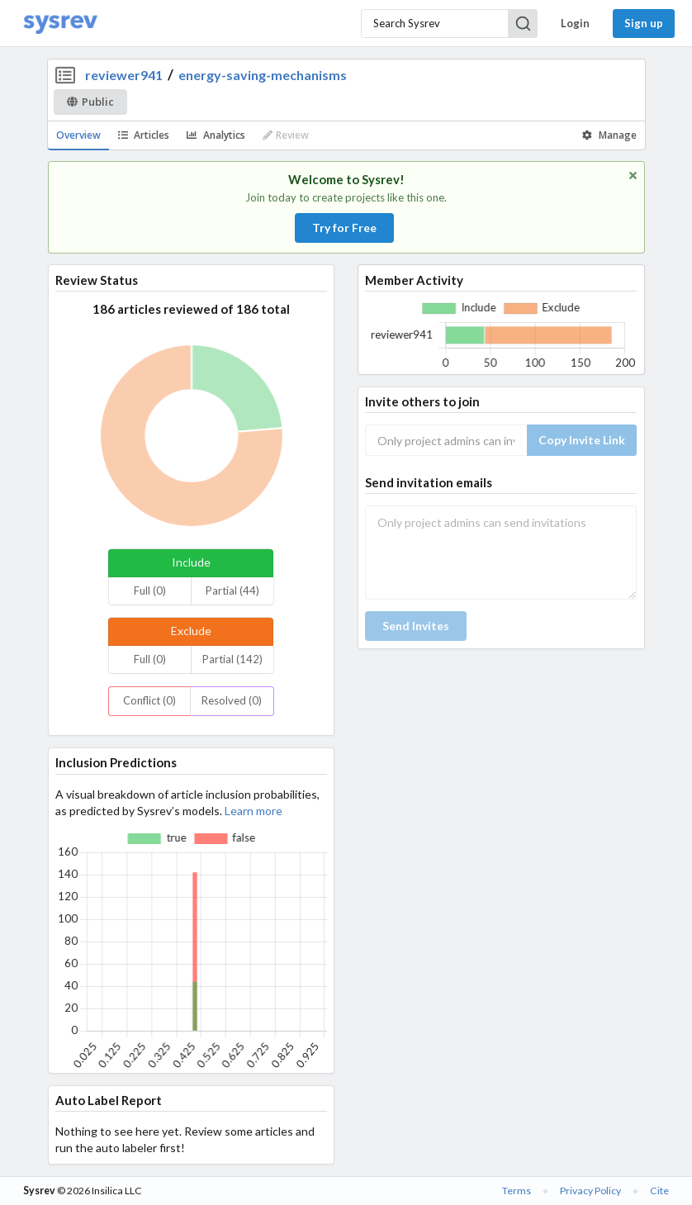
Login (575, 23)
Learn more (253, 811)
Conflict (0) (149, 700)
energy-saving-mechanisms (262, 75)
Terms (516, 1190)
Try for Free (344, 228)
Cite (659, 1190)
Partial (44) (232, 590)
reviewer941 (124, 75)
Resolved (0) (231, 700)
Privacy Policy (590, 1190)
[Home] (60, 23)
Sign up (643, 23)
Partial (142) (232, 659)
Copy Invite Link (581, 440)
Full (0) (150, 590)
